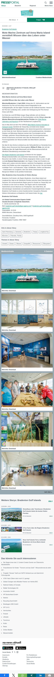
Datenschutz (6, 661)
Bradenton (27, 232)
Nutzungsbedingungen (34, 657)
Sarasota (18, 232)
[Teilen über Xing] (31, 675)
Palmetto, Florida (16, 235)
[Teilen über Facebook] (4, 675)
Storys (3, 5)
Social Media (31, 663)
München (5, 235)
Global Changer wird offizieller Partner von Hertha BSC (20, 581)
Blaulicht (18, 5)
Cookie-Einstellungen (9, 663)
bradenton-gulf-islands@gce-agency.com (18, 206)
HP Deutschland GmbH (10, 594)
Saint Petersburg (7, 232)
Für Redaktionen (32, 655)
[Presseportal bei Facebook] (12, 652)
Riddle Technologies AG (10, 588)
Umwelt (4, 243)
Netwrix (5, 597)
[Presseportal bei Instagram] (16, 652)
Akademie (5, 659)
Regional (33, 5)
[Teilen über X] (13, 675)
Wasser (18, 243)
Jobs (28, 659)
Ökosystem (46, 243)
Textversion (30, 661)
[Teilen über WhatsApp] (22, 675)
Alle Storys (13, 20)
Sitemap (5, 665)
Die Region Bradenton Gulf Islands (13, 154)
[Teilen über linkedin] (40, 675)
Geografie (27, 243)
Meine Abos (49, 5)
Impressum (5, 655)
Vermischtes (7, 610)
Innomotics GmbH (9, 591)
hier (41, 193)
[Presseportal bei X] (14, 652)
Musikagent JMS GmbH (10, 604)
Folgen (40, 20)
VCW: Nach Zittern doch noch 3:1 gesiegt (16, 578)
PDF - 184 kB (21, 88)
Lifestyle (5, 617)
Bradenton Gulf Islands (9, 29)
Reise (5, 626)
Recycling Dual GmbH (10, 601)
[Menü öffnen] (51, 2)
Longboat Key (44, 232)
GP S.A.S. (6, 607)
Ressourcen (36, 243)
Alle (50, 501)
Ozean (12, 243)
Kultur (5, 623)
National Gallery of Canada (11, 585)
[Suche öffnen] (46, 2)
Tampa (35, 232)
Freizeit (5, 614)
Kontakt (4, 657)
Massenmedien (8, 633)
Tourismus (6, 620)
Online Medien (7, 630)
